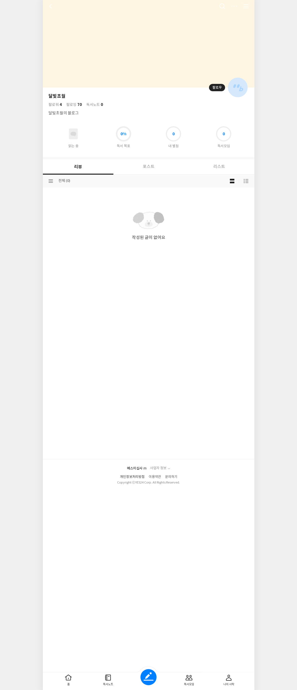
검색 (222, 6)
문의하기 (171, 477)
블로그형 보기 (232, 181)
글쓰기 (148, 677)
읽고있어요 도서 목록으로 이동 (73, 134)
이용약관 (155, 477)
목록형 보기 (245, 181)
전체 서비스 (246, 6)
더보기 (234, 6)
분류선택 (50, 181)
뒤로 (51, 6)
